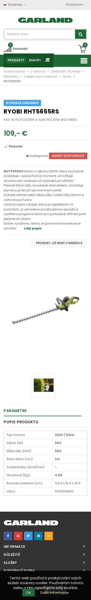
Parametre (15, 410)
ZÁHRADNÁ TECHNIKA (66, 71)
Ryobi (67, 76)
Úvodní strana (15, 71)
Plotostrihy (11, 76)
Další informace (55, 592)
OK (28, 592)
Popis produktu (21, 421)
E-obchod (38, 71)
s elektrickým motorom (41, 76)
